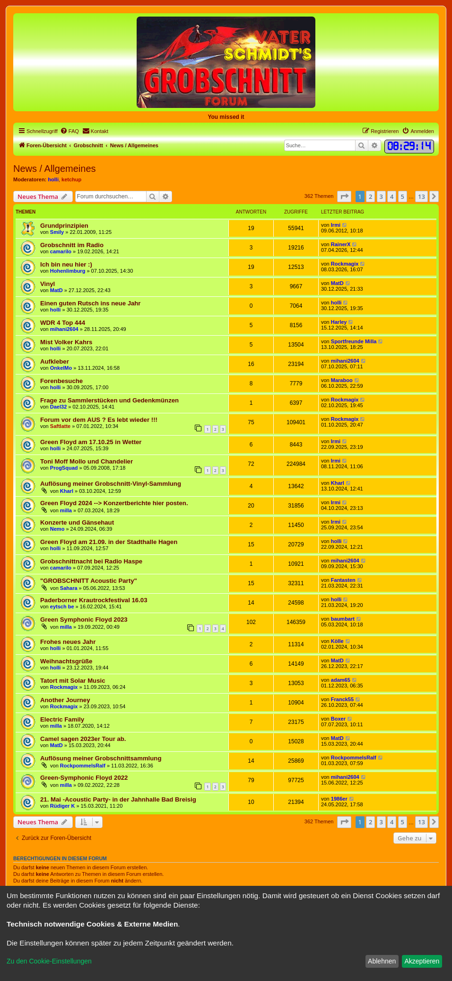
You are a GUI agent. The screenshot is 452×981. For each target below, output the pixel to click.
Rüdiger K (62, 806)
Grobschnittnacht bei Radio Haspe (91, 561)
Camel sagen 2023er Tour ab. (83, 738)
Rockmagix (345, 264)
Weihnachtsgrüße (66, 661)
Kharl (66, 491)
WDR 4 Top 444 (62, 322)
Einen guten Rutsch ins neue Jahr (90, 303)
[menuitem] (69, 131)
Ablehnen (382, 961)
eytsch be (62, 606)
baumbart (343, 619)
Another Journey (65, 700)
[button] (344, 196)
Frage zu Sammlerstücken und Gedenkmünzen (109, 400)
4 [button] (391, 196)
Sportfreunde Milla (354, 341)
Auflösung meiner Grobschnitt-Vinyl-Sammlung (110, 483)
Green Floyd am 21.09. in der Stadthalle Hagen (108, 541)
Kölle (337, 641)
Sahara (69, 588)
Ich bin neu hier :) (66, 264)
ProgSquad (64, 468)
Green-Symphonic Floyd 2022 (84, 777)
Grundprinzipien (64, 225)
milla (66, 510)
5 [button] (402, 196)
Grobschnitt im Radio (72, 245)
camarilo (60, 251)
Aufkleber (54, 361)
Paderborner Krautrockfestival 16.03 (94, 600)
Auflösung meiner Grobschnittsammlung (100, 758)
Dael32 (58, 407)
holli (53, 179)
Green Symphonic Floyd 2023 (84, 619)
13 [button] (421, 196)
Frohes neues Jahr (68, 641)
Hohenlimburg (68, 271)
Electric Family (62, 719)
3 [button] (381, 196)
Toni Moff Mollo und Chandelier (86, 461)
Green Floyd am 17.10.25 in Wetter (91, 442)
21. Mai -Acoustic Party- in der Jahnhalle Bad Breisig (118, 799)
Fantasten (343, 580)
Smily (57, 232)
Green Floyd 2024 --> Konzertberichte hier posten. (114, 503)
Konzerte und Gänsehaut (77, 522)
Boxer (338, 719)
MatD (56, 290)
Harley (339, 322)
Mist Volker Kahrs (66, 342)
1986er (339, 799)
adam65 (340, 680)
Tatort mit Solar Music (72, 680)
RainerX (341, 244)
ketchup (71, 179)
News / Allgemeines (54, 168)
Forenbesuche (61, 380)
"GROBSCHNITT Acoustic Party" (88, 580)
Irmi (335, 225)
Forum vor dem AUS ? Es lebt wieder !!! (98, 419)
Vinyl (47, 283)
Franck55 (342, 699)
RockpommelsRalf (82, 765)
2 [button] (370, 196)
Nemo (57, 529)
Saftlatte (60, 426)
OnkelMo (61, 368)
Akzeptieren (421, 961)
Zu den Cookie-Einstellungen (49, 961)
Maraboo (342, 380)
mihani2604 (64, 329)
